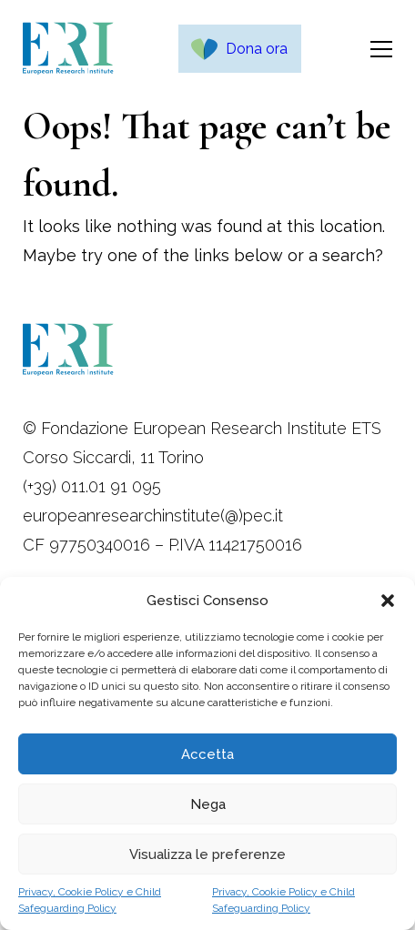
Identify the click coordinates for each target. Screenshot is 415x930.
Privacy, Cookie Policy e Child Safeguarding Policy (89, 900)
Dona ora (257, 48)
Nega (208, 804)
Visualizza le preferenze (207, 854)
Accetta (207, 754)
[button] (388, 600)
